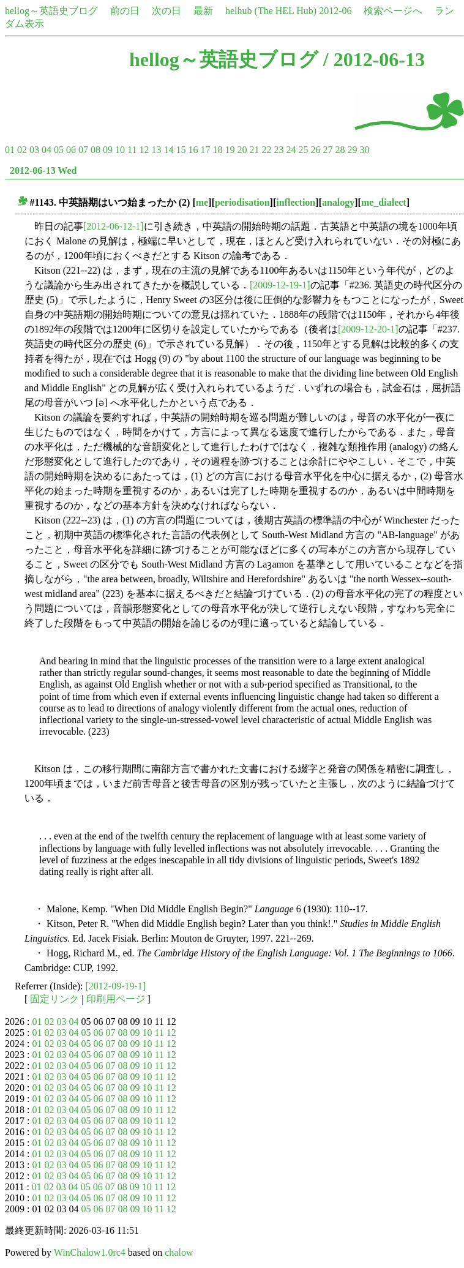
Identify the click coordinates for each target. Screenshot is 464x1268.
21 (254, 149)
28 (340, 149)
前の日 (125, 11)
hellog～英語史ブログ (51, 11)
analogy (338, 202)
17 (205, 149)
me (202, 202)
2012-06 (335, 11)
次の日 (166, 11)
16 (193, 149)
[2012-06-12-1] (113, 226)
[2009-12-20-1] (368, 329)
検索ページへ (393, 11)
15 (180, 149)
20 (242, 149)
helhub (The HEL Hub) (270, 11)
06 (71, 149)
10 (120, 149)
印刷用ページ (115, 999)
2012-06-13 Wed (43, 170)
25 (303, 149)
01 (10, 149)
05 (59, 149)
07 (83, 149)
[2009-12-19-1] (280, 285)
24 (291, 149)
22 (266, 149)
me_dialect (383, 202)
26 (315, 149)
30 (364, 149)
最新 (203, 11)
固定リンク (54, 999)
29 (352, 149)
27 (327, 149)
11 (132, 149)
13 (156, 149)
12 (144, 149)
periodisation (242, 202)
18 (217, 149)
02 (22, 149)
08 (95, 149)
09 (108, 149)
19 (229, 149)
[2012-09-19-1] (116, 986)
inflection (295, 202)
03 (34, 149)
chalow (179, 1252)
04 (46, 149)
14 (168, 149)
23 (278, 149)
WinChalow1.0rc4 (89, 1252)
